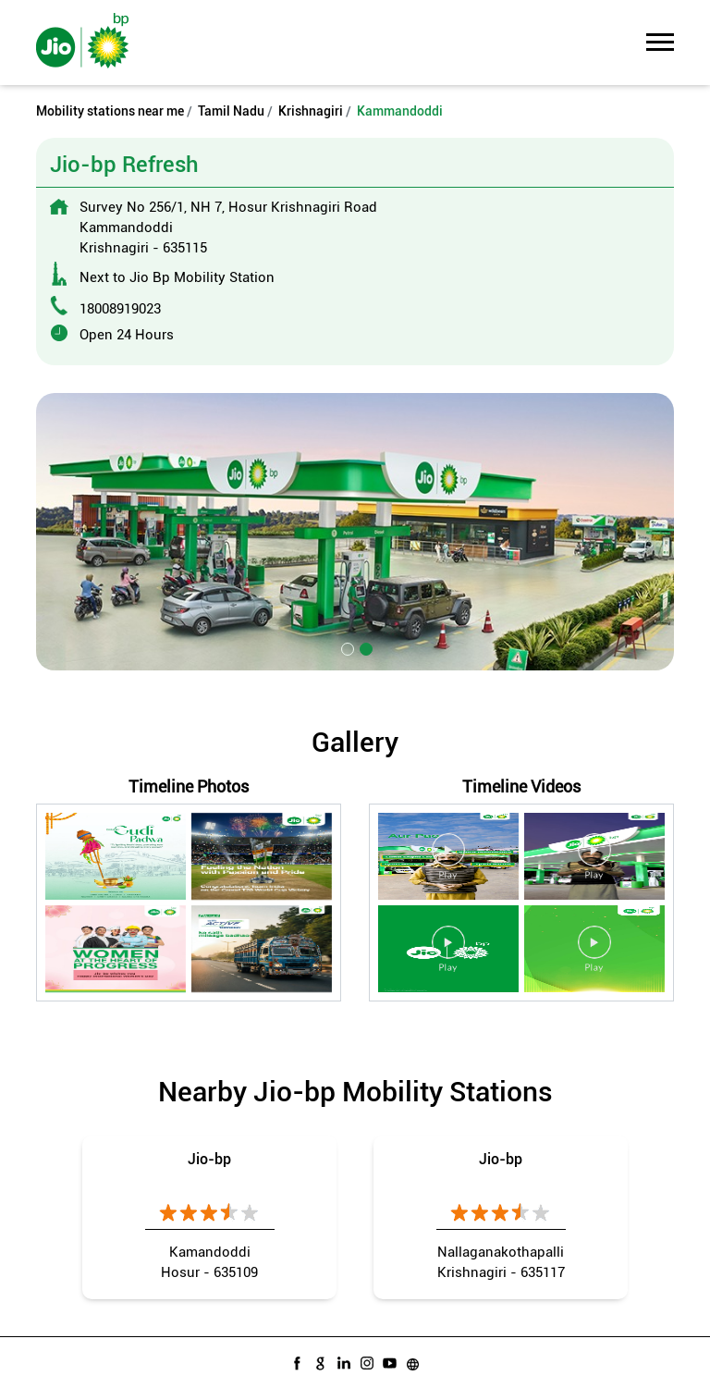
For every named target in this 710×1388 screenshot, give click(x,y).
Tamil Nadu (231, 111)
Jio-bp (209, 1159)
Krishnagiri (310, 111)
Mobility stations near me (110, 111)
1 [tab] (345, 647)
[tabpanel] (355, 531)
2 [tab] (364, 647)
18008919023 (120, 309)
